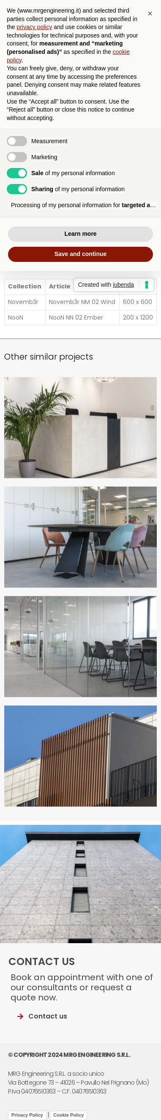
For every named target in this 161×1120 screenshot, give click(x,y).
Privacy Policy (27, 1114)
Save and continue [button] (81, 254)
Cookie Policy (68, 1114)
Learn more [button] (80, 233)
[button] (150, 13)
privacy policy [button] (34, 27)
